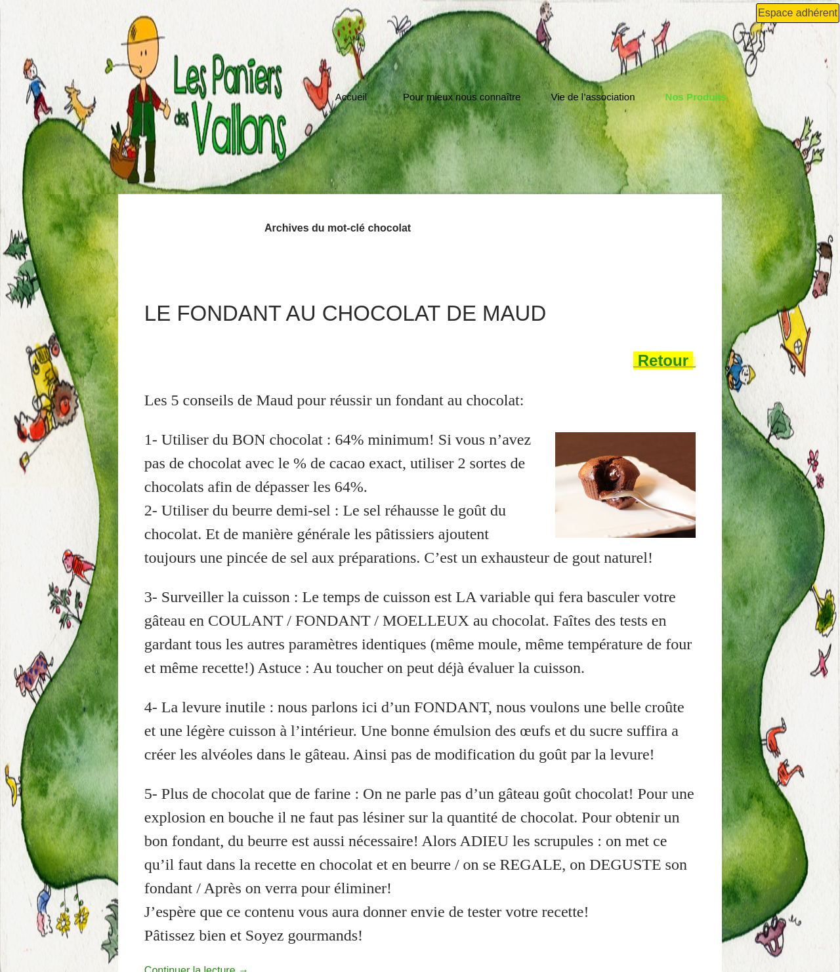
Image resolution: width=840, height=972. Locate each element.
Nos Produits (695, 96)
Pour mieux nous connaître (461, 96)
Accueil (351, 96)
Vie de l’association (593, 96)
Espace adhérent (797, 12)
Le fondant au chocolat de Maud (345, 313)
